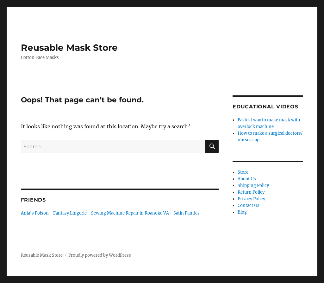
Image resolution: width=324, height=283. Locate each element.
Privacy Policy (251, 199)
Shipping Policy (253, 185)
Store (243, 172)
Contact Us (248, 205)
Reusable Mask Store (69, 47)
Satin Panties (186, 213)
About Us (247, 179)
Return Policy (251, 192)
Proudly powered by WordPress (99, 255)
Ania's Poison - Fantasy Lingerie (54, 213)
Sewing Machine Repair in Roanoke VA (130, 213)
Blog (242, 212)
